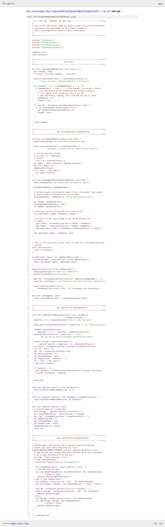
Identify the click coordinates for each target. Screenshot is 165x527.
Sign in (160, 4)
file (73, 17)
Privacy (20, 523)
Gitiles (14, 523)
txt (155, 523)
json (161, 523)
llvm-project (38, 11)
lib (104, 11)
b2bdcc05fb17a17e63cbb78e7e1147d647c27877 (75, 11)
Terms (26, 523)
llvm (28, 11)
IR (109, 11)
